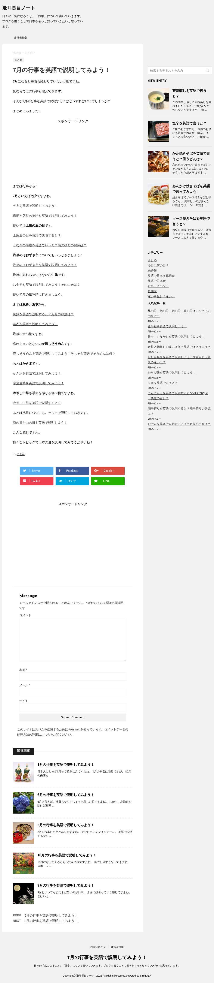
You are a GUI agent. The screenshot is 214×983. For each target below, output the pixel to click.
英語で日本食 (157, 281)
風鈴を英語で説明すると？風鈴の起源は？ (43, 314)
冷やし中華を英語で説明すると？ (37, 403)
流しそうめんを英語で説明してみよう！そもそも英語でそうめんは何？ (64, 353)
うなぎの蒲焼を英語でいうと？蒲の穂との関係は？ (50, 245)
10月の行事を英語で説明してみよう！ (66, 855)
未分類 (152, 270)
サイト (23, 700)
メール (24, 685)
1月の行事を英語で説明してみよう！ (65, 764)
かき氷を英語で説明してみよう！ (37, 373)
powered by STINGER (138, 975)
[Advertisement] (73, 150)
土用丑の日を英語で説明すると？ (37, 235)
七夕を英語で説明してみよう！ (35, 206)
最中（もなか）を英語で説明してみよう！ (176, 336)
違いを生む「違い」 (161, 296)
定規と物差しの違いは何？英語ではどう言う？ (179, 347)
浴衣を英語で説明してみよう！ (35, 324)
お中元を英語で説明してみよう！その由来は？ (46, 284)
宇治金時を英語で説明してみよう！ (38, 383)
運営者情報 (21, 37)
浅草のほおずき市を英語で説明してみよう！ (45, 265)
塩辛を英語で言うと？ (189, 123)
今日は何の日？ (158, 265)
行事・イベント (158, 286)
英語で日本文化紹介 (161, 275)
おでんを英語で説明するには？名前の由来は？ (179, 424)
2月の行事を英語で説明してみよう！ (65, 825)
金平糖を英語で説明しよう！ (167, 326)
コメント (25, 615)
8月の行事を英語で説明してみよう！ (51, 921)
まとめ (21, 454)
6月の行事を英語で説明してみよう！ (65, 795)
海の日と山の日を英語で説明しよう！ (40, 422)
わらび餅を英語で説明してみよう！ (172, 372)
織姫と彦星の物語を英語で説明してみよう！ (45, 215)
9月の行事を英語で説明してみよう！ (65, 885)
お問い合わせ (98, 947)
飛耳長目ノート (18, 8)
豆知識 (152, 291)
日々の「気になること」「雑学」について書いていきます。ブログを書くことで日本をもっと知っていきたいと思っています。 (107, 965)
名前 (23, 670)
